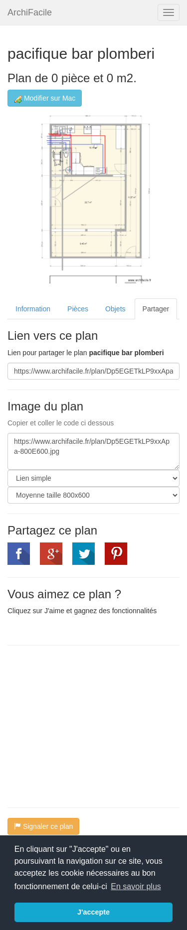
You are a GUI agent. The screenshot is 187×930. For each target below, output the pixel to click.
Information (32, 309)
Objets (115, 309)
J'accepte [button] (93, 912)
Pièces (77, 309)
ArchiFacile (29, 12)
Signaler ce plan (43, 826)
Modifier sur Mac (44, 98)
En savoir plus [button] (136, 886)
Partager (156, 309)
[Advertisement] (91, 725)
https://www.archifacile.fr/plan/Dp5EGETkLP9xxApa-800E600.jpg (93, 451)
